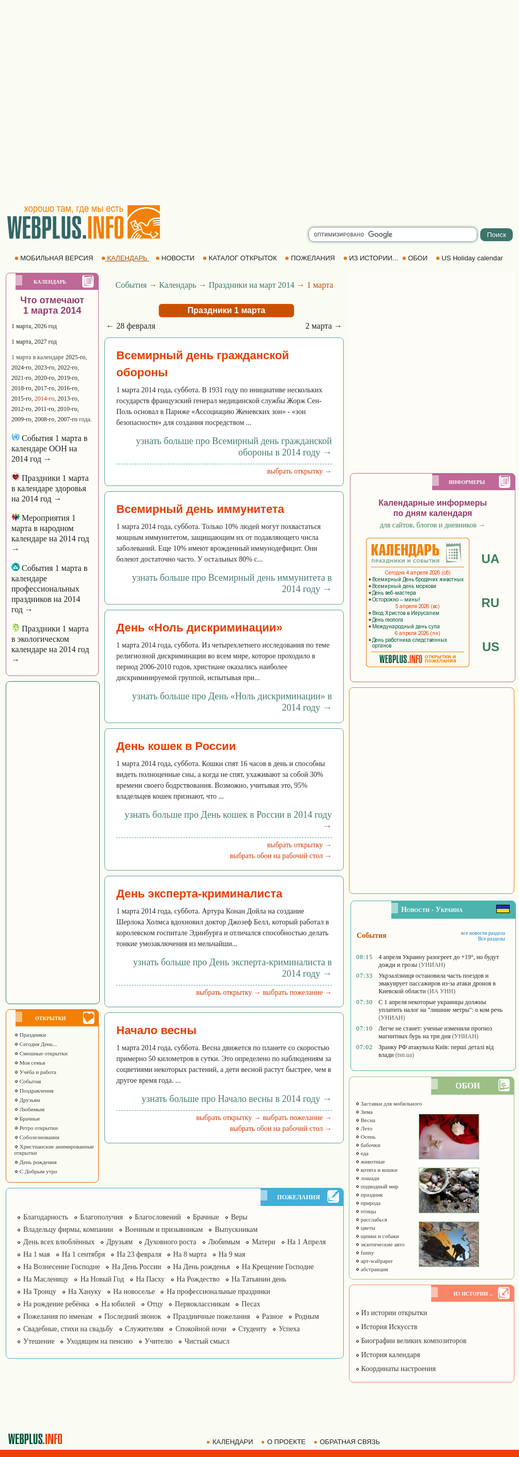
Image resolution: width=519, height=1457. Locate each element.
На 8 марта (190, 1254)
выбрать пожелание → (297, 992)
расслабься (371, 1219)
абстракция (371, 1269)
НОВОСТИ (176, 258)
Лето (363, 1128)
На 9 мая (232, 1254)
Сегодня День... (35, 1044)
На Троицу (39, 1292)
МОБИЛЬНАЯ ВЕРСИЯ (54, 258)
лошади (367, 1178)
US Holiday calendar (470, 258)
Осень (365, 1137)
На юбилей (118, 1304)
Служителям (144, 1329)
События (27, 1081)
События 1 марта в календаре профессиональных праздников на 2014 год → (49, 589)
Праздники (30, 1035)
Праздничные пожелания (211, 1316)
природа (367, 1203)
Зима (364, 1112)
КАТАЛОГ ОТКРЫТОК (241, 258)
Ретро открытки (36, 1128)
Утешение (38, 1341)
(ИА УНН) (441, 991)
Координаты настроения (395, 1369)
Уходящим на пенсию (99, 1341)
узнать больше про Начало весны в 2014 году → (237, 1099)
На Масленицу (45, 1279)
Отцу (155, 1304)
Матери (263, 1242)
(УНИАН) (432, 964)
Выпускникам (236, 1229)
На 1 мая (36, 1254)
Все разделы (491, 938)
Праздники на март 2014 (252, 285)
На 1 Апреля (306, 1242)
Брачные (27, 1118)
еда (362, 1153)
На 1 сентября (83, 1254)
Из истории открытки (391, 1313)
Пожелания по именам (58, 1316)
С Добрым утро (35, 1171)
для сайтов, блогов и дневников (433, 525)
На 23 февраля (139, 1254)
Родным (307, 1316)
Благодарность (45, 1217)
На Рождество (198, 1279)
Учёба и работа (35, 1072)
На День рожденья (201, 1267)
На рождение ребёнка (56, 1304)
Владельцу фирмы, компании (68, 1229)
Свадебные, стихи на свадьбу (68, 1329)
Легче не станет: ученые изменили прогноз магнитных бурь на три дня (435, 1032)
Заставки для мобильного (388, 1103)
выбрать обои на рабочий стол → (281, 856)
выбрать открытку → (299, 471)
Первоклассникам (202, 1304)
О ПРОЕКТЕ (284, 1442)
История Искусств (386, 1327)
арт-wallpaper (374, 1261)
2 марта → (324, 325)
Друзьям (27, 1100)
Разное (272, 1316)
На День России (136, 1267)
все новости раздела (483, 933)
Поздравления (34, 1090)
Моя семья (29, 1062)
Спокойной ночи (200, 1329)
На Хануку (84, 1292)
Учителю (159, 1341)
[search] (393, 234)
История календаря (387, 1355)
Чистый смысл (207, 1341)
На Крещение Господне (278, 1267)
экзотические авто (379, 1244)
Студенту (252, 1329)
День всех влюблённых (59, 1242)
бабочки (367, 1145)
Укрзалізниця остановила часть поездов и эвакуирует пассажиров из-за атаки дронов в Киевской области (437, 983)
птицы (365, 1211)
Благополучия (101, 1217)
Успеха (289, 1329)
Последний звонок (132, 1316)
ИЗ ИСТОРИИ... (371, 258)
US (490, 647)
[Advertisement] (97, 102)
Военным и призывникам (164, 1229)
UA (490, 559)
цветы (365, 1228)
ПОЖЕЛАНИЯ (311, 258)
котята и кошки (376, 1170)
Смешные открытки (41, 1053)
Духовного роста (170, 1242)
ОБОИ (416, 258)
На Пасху (150, 1279)
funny (364, 1252)
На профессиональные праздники (218, 1292)
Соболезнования (36, 1137)
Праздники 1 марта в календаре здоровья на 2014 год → (49, 488)
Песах (250, 1304)
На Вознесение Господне (61, 1267)
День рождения (35, 1162)
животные (370, 1161)
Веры (239, 1217)
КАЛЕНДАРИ (230, 1442)
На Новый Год (102, 1279)
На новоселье (134, 1292)
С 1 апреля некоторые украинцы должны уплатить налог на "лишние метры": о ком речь (440, 1005)
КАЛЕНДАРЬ (125, 258)
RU (490, 603)
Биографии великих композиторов (410, 1341)
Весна (365, 1120)
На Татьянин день (259, 1279)
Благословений (158, 1217)
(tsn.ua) (404, 1054)
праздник (369, 1194)
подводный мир (377, 1186)
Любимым (29, 1109)
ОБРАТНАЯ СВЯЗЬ (348, 1442)
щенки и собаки (377, 1236)
